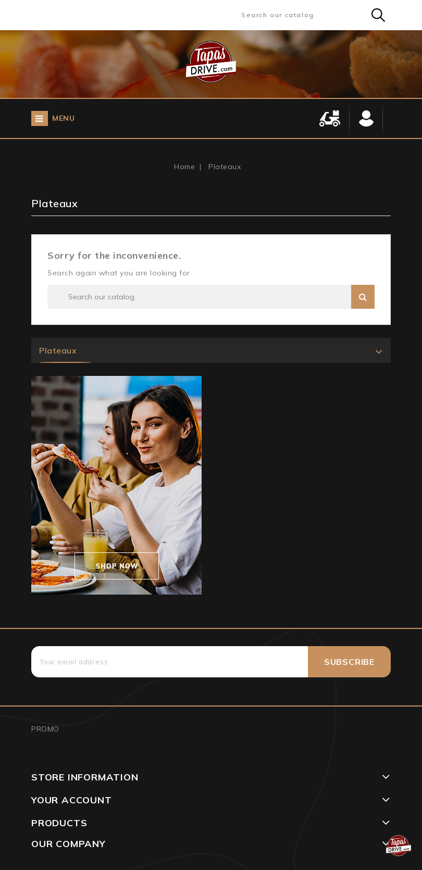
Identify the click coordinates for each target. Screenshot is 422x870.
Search (378, 15)
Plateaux (58, 350)
